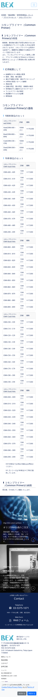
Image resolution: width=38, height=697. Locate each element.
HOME (3, 15)
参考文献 (4, 666)
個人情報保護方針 (6, 673)
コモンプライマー (25, 17)
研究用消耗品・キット (25, 15)
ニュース (3, 670)
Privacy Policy (17, 687)
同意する (32, 693)
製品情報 (11, 15)
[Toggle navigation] (34, 5)
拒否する (22, 693)
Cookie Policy (7, 687)
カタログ (4, 663)
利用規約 (3, 678)
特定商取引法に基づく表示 (9, 676)
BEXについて (6, 657)
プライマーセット (9, 17)
